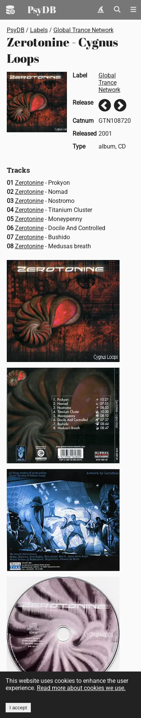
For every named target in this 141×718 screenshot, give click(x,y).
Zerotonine (29, 182)
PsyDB (41, 9)
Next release (120, 105)
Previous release (105, 105)
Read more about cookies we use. (81, 688)
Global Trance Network (83, 30)
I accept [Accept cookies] (18, 707)
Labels (39, 30)
